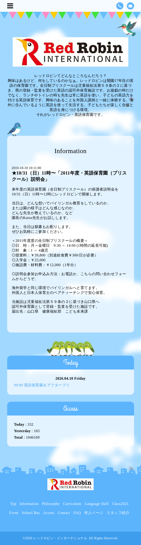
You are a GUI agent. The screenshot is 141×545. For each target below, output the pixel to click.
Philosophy (51, 504)
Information (29, 504)
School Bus (31, 513)
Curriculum (72, 504)
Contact (64, 513)
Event (13, 513)
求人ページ (93, 513)
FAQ (77, 513)
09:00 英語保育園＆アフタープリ (42, 385)
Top (13, 504)
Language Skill (97, 504)
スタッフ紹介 (118, 513)
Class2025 (120, 504)
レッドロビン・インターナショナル (60, 538)
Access (48, 513)
